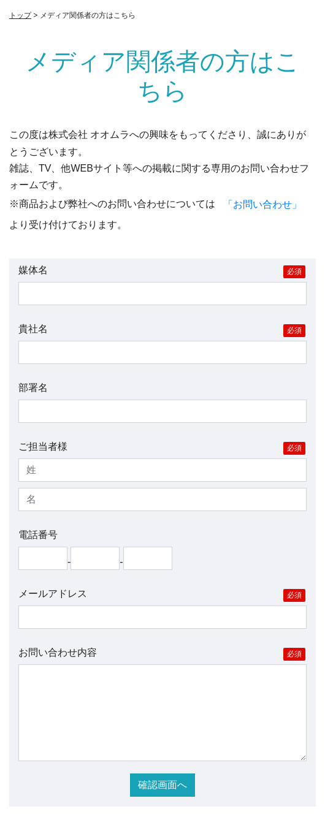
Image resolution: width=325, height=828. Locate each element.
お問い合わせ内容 (161, 654)
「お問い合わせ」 (262, 204)
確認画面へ (162, 785)
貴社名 (161, 330)
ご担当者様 (161, 448)
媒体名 (161, 271)
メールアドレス (161, 595)
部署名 (33, 387)
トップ (20, 15)
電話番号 (38, 535)
